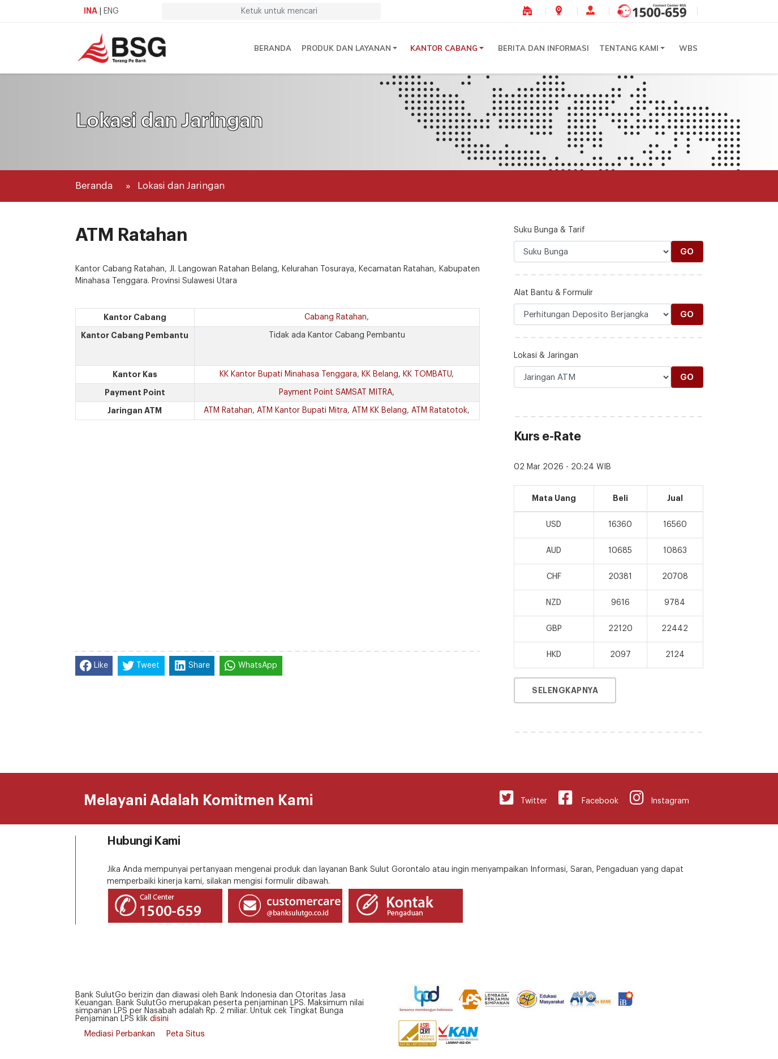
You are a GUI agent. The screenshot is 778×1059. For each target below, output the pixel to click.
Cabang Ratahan (335, 317)
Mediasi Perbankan (119, 1034)
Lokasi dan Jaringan (181, 186)
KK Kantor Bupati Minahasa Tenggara (288, 374)
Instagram (659, 798)
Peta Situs (185, 1034)
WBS (688, 48)
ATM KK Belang (379, 410)
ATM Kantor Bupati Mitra (302, 410)
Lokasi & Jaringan (546, 356)
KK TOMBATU (427, 374)
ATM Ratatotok (439, 410)
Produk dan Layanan (346, 48)
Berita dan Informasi (543, 48)
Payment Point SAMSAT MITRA (335, 392)
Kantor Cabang (444, 48)
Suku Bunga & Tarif (549, 230)
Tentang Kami (629, 48)
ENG (111, 11)
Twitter (523, 798)
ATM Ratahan (228, 410)
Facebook (588, 798)
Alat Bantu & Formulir (553, 293)
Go (687, 252)
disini (159, 1019)
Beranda (272, 48)
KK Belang (380, 374)
